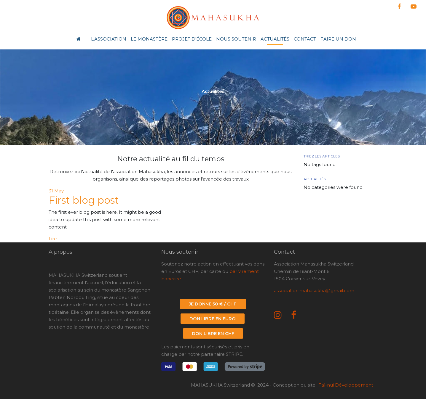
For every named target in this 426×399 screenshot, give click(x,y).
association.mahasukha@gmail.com (314, 290)
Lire (53, 239)
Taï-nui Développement (346, 385)
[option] (213, 93)
